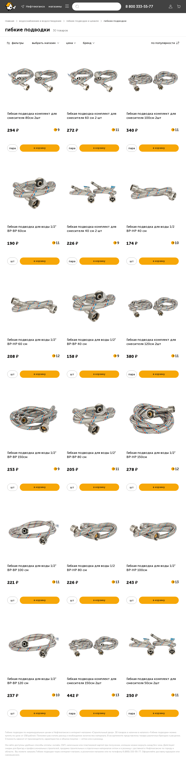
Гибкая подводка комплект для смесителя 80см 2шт (32, 116)
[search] (96, 7)
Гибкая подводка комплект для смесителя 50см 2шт (151, 681)
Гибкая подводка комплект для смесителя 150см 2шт (91, 681)
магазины (55, 6)
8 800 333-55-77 (139, 6)
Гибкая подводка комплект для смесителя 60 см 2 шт (91, 116)
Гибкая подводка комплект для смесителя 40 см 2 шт (91, 229)
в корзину (40, 148)
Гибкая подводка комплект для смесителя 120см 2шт (151, 342)
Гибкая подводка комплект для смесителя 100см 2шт (151, 116)
